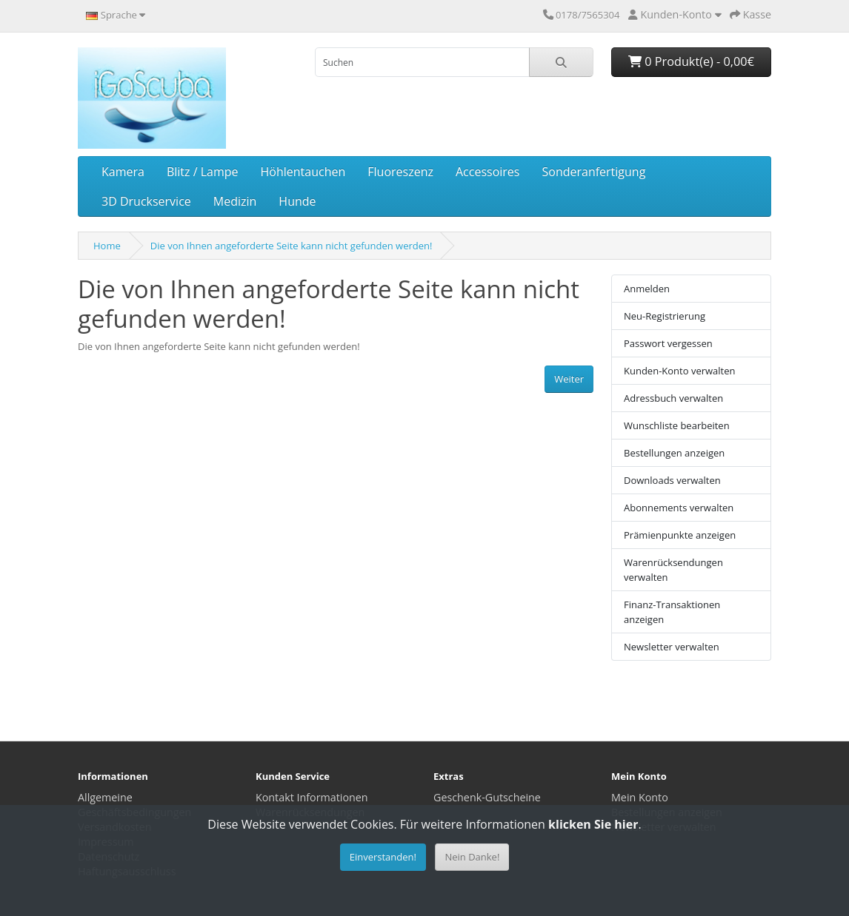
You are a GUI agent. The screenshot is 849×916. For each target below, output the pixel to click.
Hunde (297, 201)
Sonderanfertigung (593, 172)
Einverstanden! (383, 856)
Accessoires (488, 172)
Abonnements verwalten (678, 507)
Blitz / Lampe (203, 172)
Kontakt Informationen (312, 797)
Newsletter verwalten (671, 646)
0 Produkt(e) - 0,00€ (691, 61)
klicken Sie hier (593, 824)
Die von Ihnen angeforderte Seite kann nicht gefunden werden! (291, 245)
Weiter (569, 378)
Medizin (235, 201)
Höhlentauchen (303, 172)
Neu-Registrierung (664, 316)
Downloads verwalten (672, 480)
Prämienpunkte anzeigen (680, 535)
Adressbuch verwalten (673, 398)
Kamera (122, 172)
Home (107, 245)
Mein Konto (639, 797)
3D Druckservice (146, 201)
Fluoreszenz (400, 172)
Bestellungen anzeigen (674, 452)
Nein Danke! (472, 856)
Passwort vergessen (668, 343)
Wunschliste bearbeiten (677, 425)
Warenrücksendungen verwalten (673, 570)
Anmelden (647, 288)
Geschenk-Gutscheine (487, 797)
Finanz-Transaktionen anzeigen (672, 612)
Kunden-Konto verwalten (680, 370)
